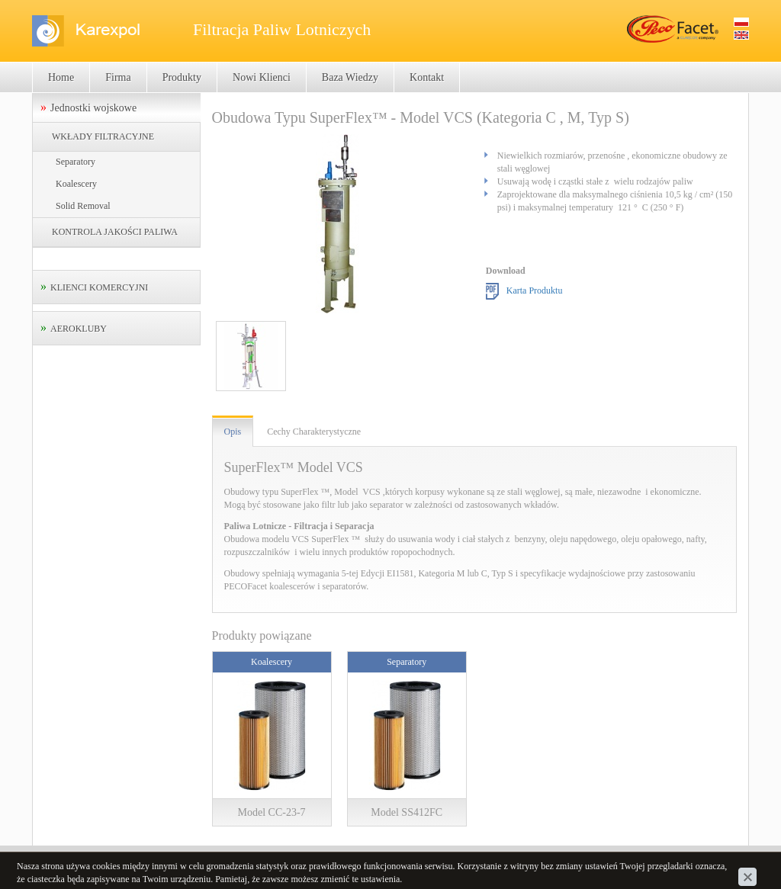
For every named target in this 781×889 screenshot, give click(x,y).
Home (61, 77)
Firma (117, 77)
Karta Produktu (534, 290)
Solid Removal (83, 206)
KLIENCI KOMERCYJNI (99, 287)
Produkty (181, 77)
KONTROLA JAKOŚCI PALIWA (115, 231)
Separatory (75, 161)
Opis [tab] (233, 431)
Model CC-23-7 (272, 812)
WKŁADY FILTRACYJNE (103, 136)
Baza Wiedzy (350, 77)
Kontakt (427, 77)
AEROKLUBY (78, 328)
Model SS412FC (406, 812)
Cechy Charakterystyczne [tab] (314, 431)
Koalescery (76, 183)
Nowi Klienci (262, 77)
